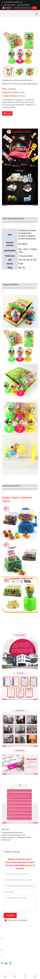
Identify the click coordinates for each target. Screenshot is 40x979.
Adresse (8, 937)
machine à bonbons (8, 837)
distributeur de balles (24, 837)
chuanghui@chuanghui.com (13, 2)
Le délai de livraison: (10, 96)
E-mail (7, 113)
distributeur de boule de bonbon (12, 832)
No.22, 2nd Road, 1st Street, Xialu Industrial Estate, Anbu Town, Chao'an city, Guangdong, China (22, 942)
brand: (4, 89)
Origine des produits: (10, 92)
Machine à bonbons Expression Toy (14, 835)
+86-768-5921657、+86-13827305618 (16, 5)
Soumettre (10, 915)
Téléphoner (9, 956)
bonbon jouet (6, 840)
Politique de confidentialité (17, 920)
